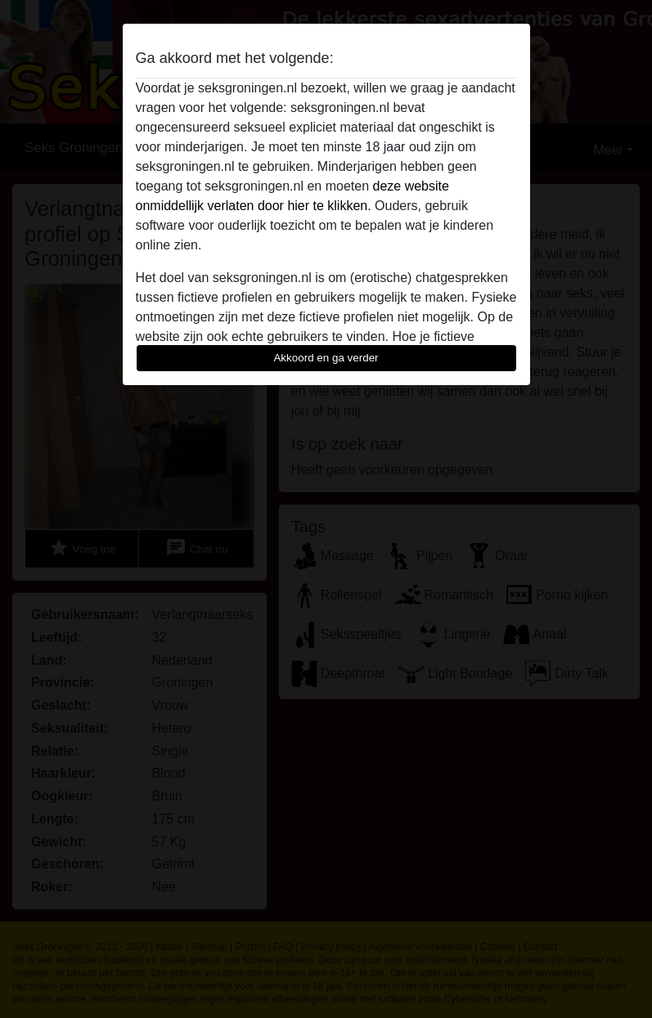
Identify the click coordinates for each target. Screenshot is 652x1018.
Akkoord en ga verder (325, 358)
